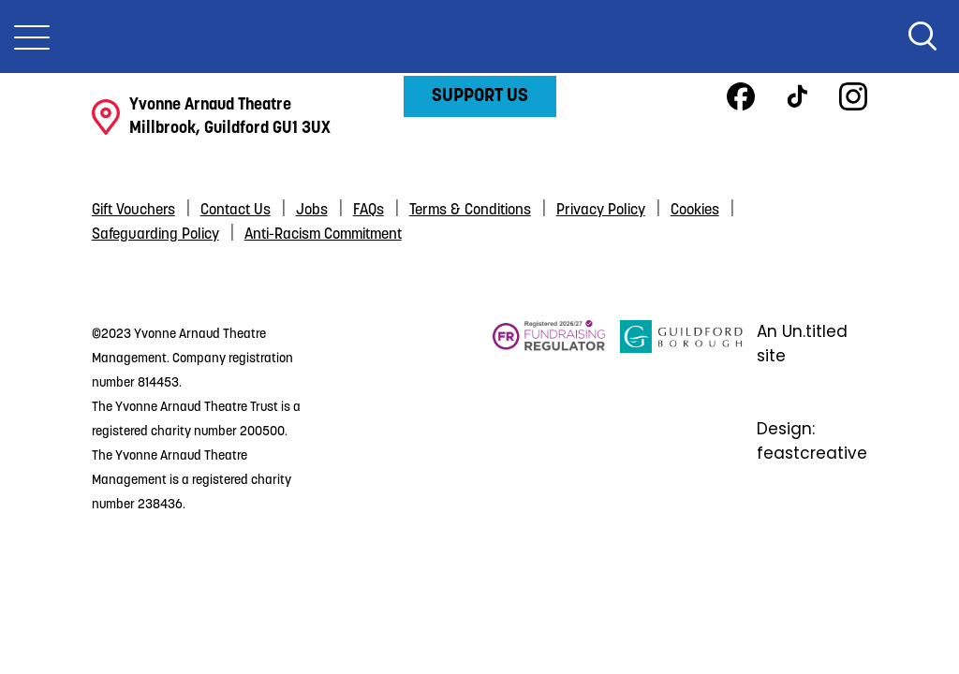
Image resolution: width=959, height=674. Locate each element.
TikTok (797, 96)
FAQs (368, 210)
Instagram (853, 96)
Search (922, 36)
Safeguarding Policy (155, 234)
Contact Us (235, 210)
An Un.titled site (802, 343)
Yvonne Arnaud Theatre (479, 36)
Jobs (312, 210)
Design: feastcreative (812, 441)
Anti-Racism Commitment (323, 234)
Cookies (695, 210)
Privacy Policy (600, 210)
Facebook (741, 96)
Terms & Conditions (470, 210)
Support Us (480, 96)
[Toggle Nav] (32, 36)
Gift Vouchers (133, 210)
